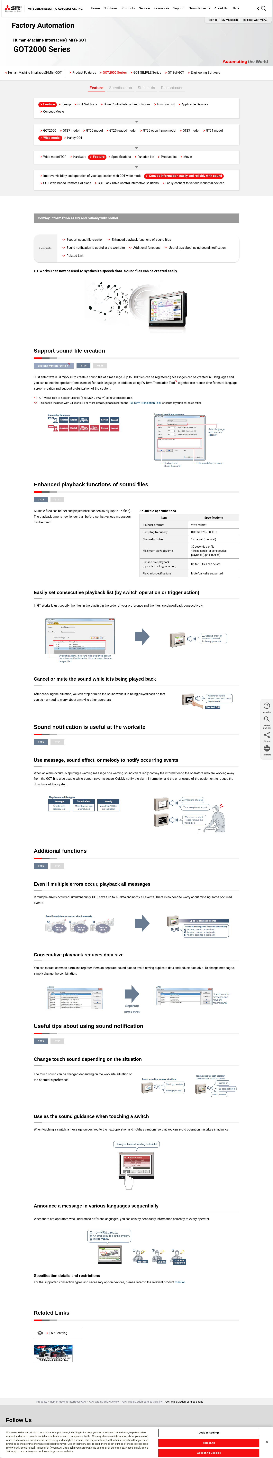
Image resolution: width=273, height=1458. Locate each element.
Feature (96, 87)
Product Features (84, 72)
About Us (221, 8)
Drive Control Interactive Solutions (127, 104)
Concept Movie (53, 111)
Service (144, 8)
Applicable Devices (194, 104)
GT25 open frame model (159, 130)
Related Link (75, 256)
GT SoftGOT (176, 72)
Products (128, 8)
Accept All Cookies (209, 1452)
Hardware (79, 157)
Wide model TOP (55, 157)
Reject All (209, 1442)
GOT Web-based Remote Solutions (67, 183)
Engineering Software (205, 72)
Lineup (66, 104)
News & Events (199, 8)
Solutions (111, 8)
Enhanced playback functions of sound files (141, 239)
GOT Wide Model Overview (104, 1401)
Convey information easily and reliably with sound (185, 176)
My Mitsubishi (230, 19)
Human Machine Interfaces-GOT (68, 1401)
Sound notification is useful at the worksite (96, 248)
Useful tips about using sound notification (197, 248)
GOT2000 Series (115, 72)
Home (95, 8)
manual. (180, 1282)
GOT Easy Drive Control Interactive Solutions (128, 183)
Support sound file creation (85, 239)
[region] (136, 1442)
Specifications (121, 157)
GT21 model (214, 130)
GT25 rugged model (122, 130)
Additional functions (146, 248)
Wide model (51, 138)
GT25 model (94, 130)
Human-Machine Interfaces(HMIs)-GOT (35, 72)
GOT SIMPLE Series (147, 72)
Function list (146, 157)
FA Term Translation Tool (145, 402)
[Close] (266, 1442)
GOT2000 (49, 130)
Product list (169, 157)
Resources (161, 8)
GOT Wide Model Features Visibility (142, 1401)
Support (179, 8)
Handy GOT (74, 138)
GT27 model (71, 130)
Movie (187, 157)
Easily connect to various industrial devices (194, 183)
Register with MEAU (255, 19)
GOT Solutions (87, 104)
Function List (166, 104)
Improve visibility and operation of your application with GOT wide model (92, 176)
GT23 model (191, 130)
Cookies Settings (208, 1432)
